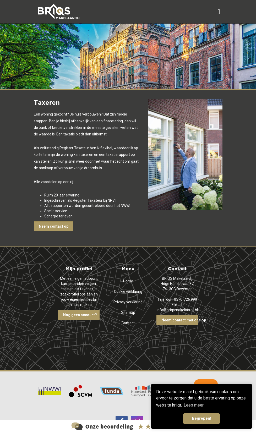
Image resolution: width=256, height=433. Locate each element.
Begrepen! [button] (201, 418)
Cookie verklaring (128, 291)
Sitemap (128, 312)
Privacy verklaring (128, 302)
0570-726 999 (185, 299)
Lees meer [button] (194, 405)
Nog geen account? (80, 315)
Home (128, 281)
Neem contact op (53, 226)
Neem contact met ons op (179, 320)
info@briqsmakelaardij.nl (177, 310)
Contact (128, 323)
